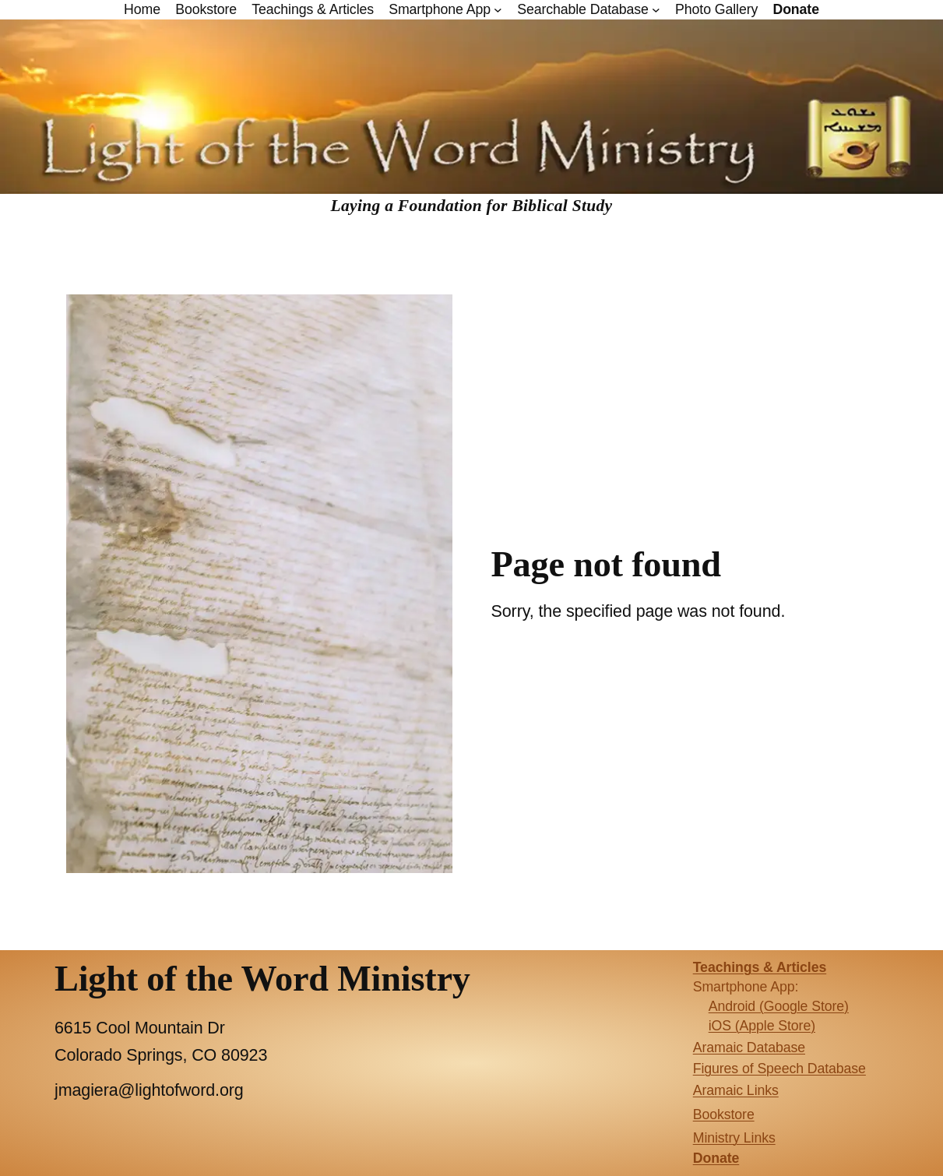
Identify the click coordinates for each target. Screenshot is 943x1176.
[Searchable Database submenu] (656, 9)
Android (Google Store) (779, 1006)
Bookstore (724, 1114)
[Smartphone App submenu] (498, 9)
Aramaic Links (736, 1090)
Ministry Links (734, 1138)
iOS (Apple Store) (762, 1025)
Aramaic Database (749, 1047)
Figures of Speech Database (779, 1068)
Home (142, 9)
